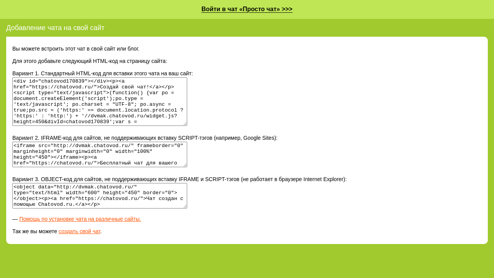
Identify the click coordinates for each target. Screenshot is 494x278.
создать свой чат (79, 250)
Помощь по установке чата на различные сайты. (80, 237)
